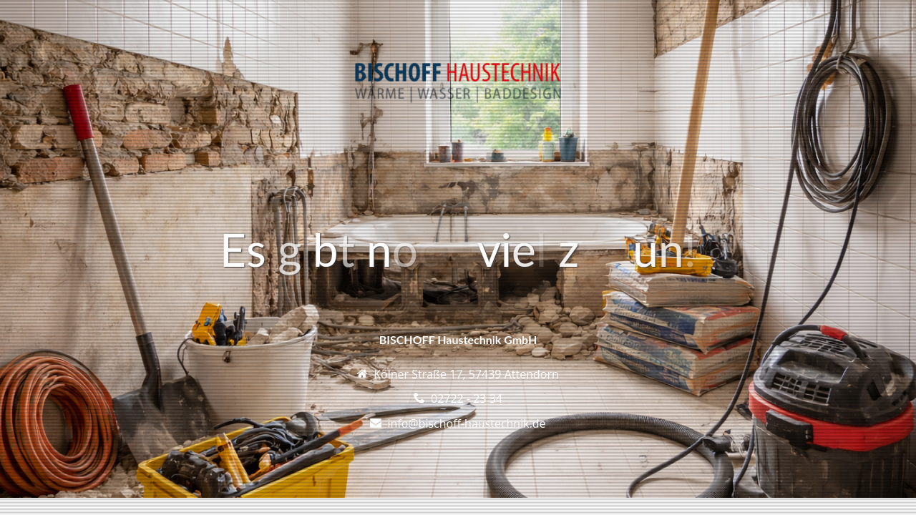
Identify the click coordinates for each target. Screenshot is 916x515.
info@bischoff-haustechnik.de (466, 423)
